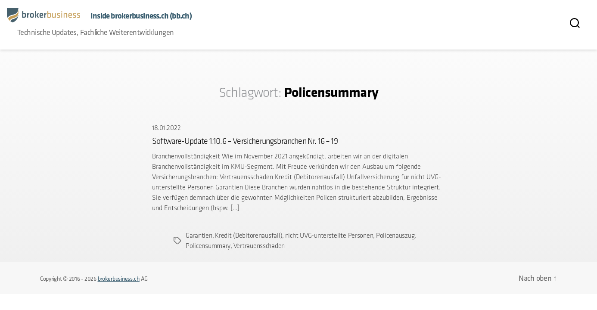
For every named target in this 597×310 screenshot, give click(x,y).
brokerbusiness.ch (119, 278)
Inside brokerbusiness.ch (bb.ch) (141, 16)
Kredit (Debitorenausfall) (248, 235)
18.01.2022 (166, 128)
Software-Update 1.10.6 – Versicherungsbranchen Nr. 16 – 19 (245, 141)
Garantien (199, 235)
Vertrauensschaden (259, 246)
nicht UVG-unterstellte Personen (329, 235)
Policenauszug (395, 235)
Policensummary (208, 246)
